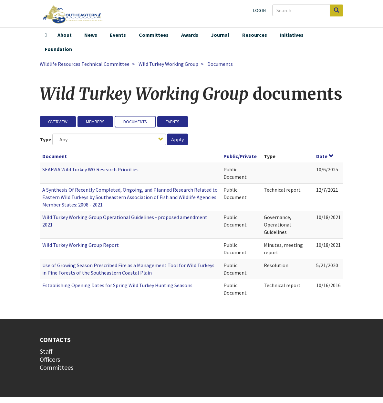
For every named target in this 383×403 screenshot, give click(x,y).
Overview (57, 122)
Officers (50, 359)
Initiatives (292, 35)
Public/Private (240, 156)
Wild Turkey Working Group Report (80, 245)
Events (118, 35)
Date (325, 156)
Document (54, 156)
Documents (135, 122)
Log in (259, 10)
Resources (254, 35)
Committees (154, 35)
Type (45, 139)
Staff (46, 351)
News (90, 35)
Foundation (58, 49)
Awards (189, 35)
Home (46, 35)
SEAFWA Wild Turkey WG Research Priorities (90, 169)
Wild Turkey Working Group (168, 64)
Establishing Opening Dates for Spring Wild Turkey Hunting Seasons (117, 285)
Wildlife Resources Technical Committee (84, 64)
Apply (177, 139)
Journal (220, 35)
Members (95, 122)
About (64, 35)
